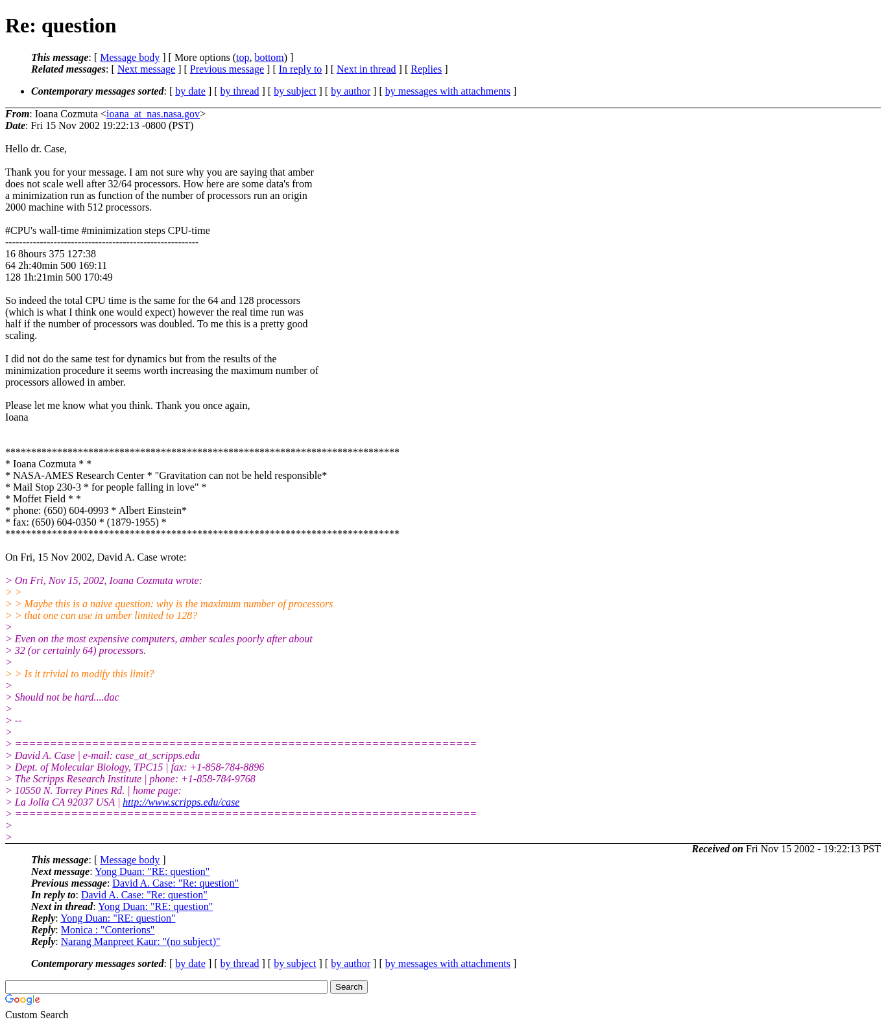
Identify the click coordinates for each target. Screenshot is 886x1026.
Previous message (227, 69)
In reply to (300, 69)
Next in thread (366, 69)
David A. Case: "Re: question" (175, 883)
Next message (146, 69)
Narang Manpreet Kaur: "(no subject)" (141, 941)
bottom (268, 57)
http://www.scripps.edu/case (181, 802)
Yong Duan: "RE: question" (152, 871)
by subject (295, 91)
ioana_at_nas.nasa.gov (153, 113)
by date (190, 91)
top (242, 57)
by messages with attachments (447, 91)
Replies (426, 69)
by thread (240, 91)
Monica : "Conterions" (108, 929)
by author (350, 91)
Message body (130, 57)
